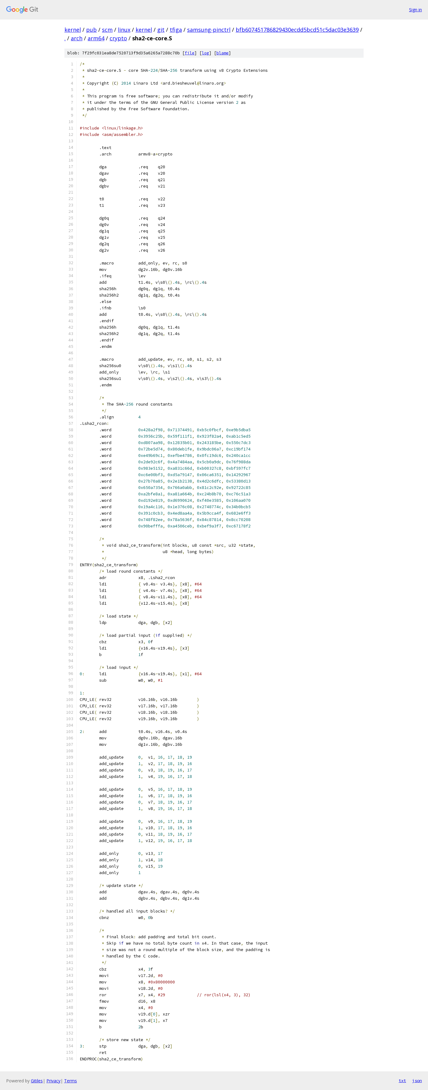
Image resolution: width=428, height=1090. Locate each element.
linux (124, 29)
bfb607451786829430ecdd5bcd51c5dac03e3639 (297, 29)
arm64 (96, 38)
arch (76, 38)
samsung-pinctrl (208, 29)
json (417, 1080)
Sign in (415, 10)
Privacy (53, 1081)
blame (222, 53)
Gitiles (37, 1081)
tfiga (176, 29)
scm (107, 29)
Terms (70, 1081)
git (161, 29)
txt (402, 1080)
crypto (118, 38)
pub (91, 29)
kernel (72, 29)
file (189, 53)
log (205, 53)
